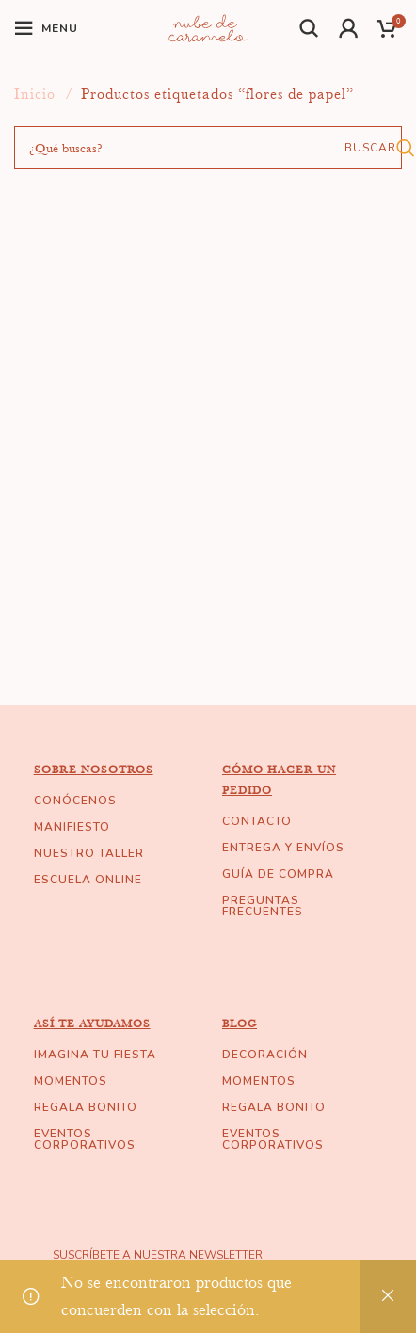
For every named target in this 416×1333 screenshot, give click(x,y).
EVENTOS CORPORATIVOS (85, 1139)
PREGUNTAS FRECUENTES (262, 906)
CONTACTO (257, 821)
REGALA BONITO (85, 1107)
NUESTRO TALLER (89, 853)
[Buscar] (309, 28)
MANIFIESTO (72, 826)
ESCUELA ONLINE (88, 879)
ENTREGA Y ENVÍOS (283, 847)
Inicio (37, 94)
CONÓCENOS (75, 800)
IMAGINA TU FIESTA (95, 1054)
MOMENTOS (70, 1080)
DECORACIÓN (265, 1054)
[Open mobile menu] (46, 28)
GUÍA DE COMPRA (278, 873)
